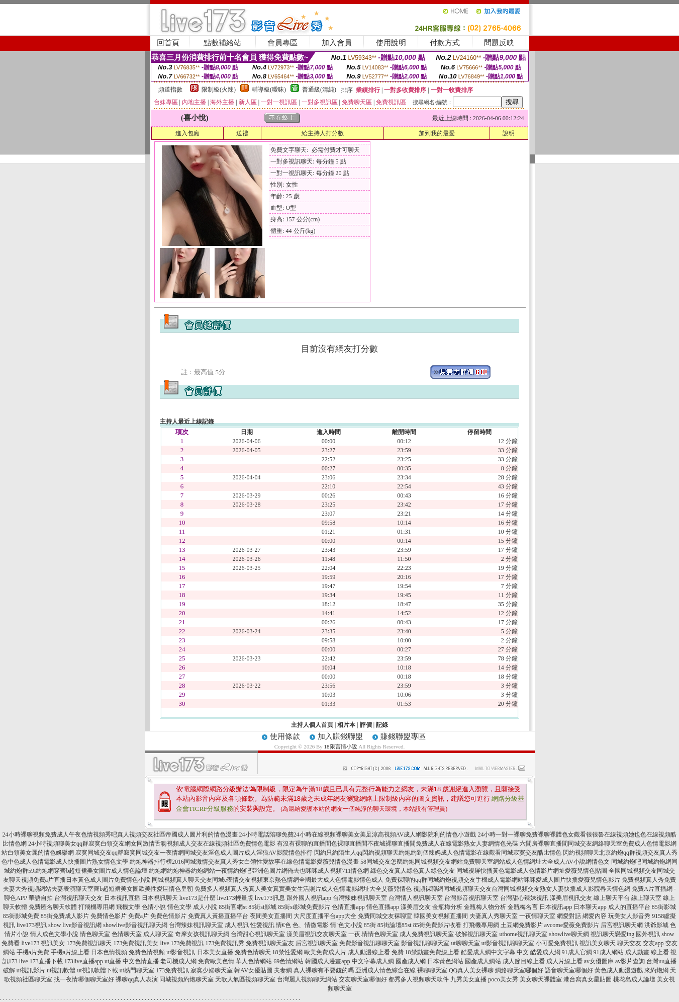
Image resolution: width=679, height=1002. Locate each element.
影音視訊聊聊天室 (425, 943)
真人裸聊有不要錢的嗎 (324, 970)
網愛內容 (595, 916)
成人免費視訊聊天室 (427, 934)
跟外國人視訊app (308, 897)
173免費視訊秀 (224, 943)
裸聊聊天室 (432, 970)
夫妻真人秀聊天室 (493, 916)
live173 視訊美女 (43, 943)
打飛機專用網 (96, 906)
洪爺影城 (656, 925)
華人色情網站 (254, 961)
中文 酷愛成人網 (538, 952)
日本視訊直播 (122, 897)
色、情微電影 (311, 925)
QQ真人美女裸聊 (471, 970)
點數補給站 (222, 43)
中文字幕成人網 (373, 961)
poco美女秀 (503, 979)
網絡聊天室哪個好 (519, 970)
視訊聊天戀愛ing (612, 934)
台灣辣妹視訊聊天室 (360, 897)
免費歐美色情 (216, 961)
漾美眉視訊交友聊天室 (316, 934)
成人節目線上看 (524, 961)
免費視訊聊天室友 (270, 943)
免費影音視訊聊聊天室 (369, 943)
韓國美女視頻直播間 (441, 916)
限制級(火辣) (219, 89)
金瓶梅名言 (523, 906)
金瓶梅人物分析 (485, 906)
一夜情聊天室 (537, 916)
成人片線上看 (564, 961)
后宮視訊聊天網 (622, 925)
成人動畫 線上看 (647, 952)
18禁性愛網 (287, 952)
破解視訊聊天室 (476, 934)
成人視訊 (237, 925)
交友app (653, 943)
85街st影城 (262, 906)
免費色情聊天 (253, 952)
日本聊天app (589, 906)
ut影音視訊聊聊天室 (507, 943)
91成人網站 (609, 952)
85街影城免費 (21, 916)
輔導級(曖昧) (269, 89)
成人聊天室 (158, 934)
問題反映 (499, 43)
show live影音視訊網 (75, 925)
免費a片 (138, 916)
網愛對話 (569, 916)
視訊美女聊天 (597, 943)
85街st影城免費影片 (304, 906)
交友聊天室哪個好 (363, 979)
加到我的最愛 (437, 133)
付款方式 (445, 43)
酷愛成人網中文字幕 (488, 952)
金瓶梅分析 (447, 906)
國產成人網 (411, 961)
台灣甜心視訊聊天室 (258, 934)
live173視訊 (32, 925)
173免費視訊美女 (135, 943)
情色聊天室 (95, 934)
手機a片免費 (33, 952)
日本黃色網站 (445, 961)
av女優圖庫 (599, 961)
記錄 (382, 724)
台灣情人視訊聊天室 (416, 897)
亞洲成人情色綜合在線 (385, 970)
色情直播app (348, 906)
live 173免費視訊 (182, 943)
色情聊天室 (127, 934)
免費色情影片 (168, 916)
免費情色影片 (108, 916)
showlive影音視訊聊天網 (135, 925)
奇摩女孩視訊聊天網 (202, 934)
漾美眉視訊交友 (571, 897)
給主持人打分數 (323, 133)
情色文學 (179, 906)
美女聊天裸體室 (541, 979)
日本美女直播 (215, 952)
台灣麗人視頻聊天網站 (307, 979)
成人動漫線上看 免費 (376, 952)
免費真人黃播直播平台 (218, 916)
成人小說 (205, 906)
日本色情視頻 (109, 952)
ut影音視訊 (180, 952)
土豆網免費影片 (522, 925)
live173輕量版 (235, 897)
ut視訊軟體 (61, 970)
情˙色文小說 (346, 925)
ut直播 (113, 961)
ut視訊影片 (31, 970)
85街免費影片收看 (437, 925)
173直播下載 (46, 961)
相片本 (346, 724)
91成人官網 (577, 952)
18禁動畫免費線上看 (432, 952)
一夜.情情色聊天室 (373, 934)
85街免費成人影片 (65, 916)
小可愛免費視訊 (557, 943)
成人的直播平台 (629, 906)
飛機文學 (128, 906)
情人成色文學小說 (54, 934)
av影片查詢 (630, 961)
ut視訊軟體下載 (97, 970)
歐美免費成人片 (325, 952)
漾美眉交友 (416, 906)
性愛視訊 (262, 925)
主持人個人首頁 (312, 724)
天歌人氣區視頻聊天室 (245, 979)
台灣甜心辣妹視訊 (524, 897)
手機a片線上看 (70, 952)
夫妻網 (283, 970)
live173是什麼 (197, 897)
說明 (509, 133)
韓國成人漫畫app (327, 961)
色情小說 (154, 906)
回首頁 (168, 43)
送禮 (242, 133)
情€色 (283, 925)
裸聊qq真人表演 (137, 979)
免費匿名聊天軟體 (53, 906)
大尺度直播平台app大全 (325, 916)
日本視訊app (555, 906)
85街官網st (233, 906)
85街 (370, 925)
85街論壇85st (394, 925)
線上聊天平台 (612, 897)
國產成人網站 (483, 961)
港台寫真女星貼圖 (587, 979)
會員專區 (282, 43)
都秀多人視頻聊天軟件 (419, 979)
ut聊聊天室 (465, 943)
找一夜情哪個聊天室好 (84, 979)
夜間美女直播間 (271, 916)
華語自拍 (41, 897)
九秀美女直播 (468, 979)
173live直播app (83, 961)
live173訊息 (270, 897)
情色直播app (382, 906)
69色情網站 (288, 961)
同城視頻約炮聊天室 (186, 979)
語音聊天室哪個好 (569, 970)
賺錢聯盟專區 (403, 736)
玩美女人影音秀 (629, 916)
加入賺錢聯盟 (340, 736)
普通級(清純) (319, 89)
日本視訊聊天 (160, 897)
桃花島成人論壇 (634, 979)
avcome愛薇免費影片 (571, 925)
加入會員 (337, 43)
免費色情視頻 (147, 952)
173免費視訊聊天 (89, 943)
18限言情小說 (340, 746)
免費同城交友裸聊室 (385, 916)
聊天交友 (629, 943)
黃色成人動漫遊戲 (619, 970)
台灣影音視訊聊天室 (471, 897)
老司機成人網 (178, 961)
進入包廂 (187, 133)
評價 (366, 724)
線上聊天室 (646, 897)
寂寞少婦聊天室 (211, 970)
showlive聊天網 (569, 934)
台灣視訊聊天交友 (78, 897)
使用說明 (391, 43)
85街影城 (664, 906)
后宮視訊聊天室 (317, 943)
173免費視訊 (172, 970)
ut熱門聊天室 (137, 970)
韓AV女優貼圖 (253, 970)
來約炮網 (656, 970)
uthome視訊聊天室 (523, 934)
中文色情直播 (141, 961)
